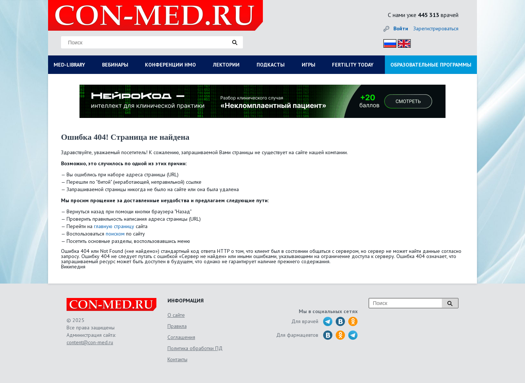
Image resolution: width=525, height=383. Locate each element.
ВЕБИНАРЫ (115, 64)
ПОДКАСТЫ (271, 64)
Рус (388, 42)
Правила (177, 326)
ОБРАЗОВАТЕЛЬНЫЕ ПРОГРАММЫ (430, 64)
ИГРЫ (308, 64)
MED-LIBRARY (69, 64)
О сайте (176, 315)
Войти (400, 28)
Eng (402, 42)
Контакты (177, 359)
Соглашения (181, 337)
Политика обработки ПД (195, 348)
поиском (115, 233)
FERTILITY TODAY (352, 64)
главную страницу (114, 226)
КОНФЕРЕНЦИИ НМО (170, 64)
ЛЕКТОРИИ (226, 64)
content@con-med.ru (90, 342)
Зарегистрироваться (435, 28)
